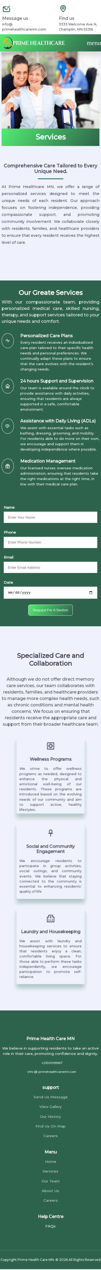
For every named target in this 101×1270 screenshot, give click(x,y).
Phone (10, 532)
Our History (50, 1117)
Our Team (51, 1181)
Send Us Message (51, 1097)
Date (8, 582)
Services (50, 1172)
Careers (50, 1136)
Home (50, 1162)
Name (9, 507)
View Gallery (50, 1107)
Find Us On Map (50, 1127)
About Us (50, 1191)
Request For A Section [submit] (50, 611)
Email (8, 557)
